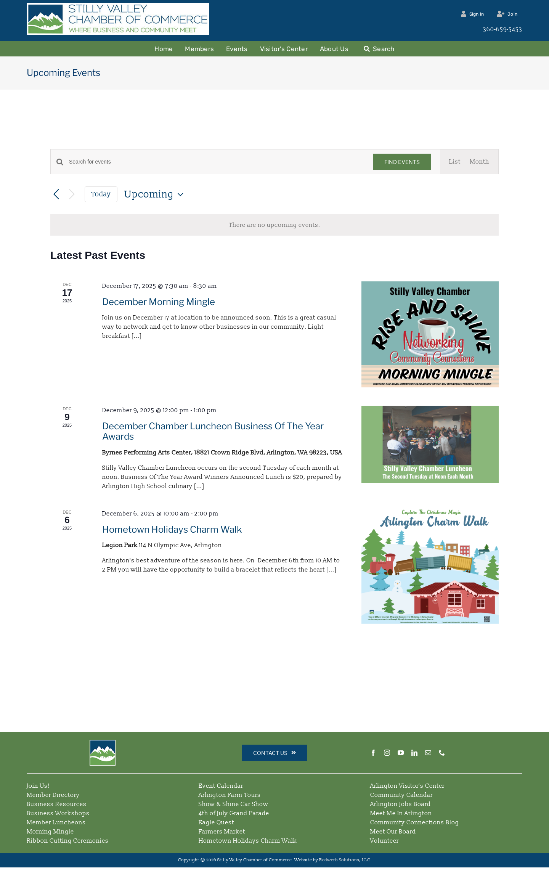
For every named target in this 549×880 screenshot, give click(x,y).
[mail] (428, 753)
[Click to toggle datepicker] (155, 194)
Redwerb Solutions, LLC (345, 860)
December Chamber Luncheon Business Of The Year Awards (213, 431)
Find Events (402, 162)
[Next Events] (72, 195)
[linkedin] (414, 753)
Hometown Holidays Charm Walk (172, 529)
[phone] (442, 753)
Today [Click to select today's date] (101, 194)
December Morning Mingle (158, 301)
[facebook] (373, 753)
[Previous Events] (56, 195)
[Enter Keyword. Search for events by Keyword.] (216, 162)
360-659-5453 (502, 29)
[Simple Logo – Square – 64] (102, 743)
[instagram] (387, 753)
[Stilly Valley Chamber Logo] (117, 7)
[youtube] (401, 753)
